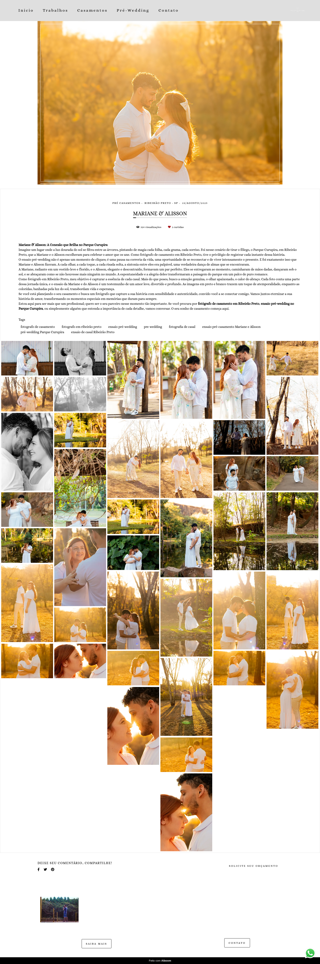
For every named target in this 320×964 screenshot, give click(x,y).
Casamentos (92, 10)
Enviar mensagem (241, 903)
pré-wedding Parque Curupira (42, 332)
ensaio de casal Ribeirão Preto (92, 332)
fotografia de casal (182, 327)
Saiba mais (96, 943)
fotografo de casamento (38, 327)
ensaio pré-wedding (122, 327)
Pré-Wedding (133, 10)
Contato (168, 10)
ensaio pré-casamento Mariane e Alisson (231, 327)
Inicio (26, 10)
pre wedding (153, 327)
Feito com (160, 960)
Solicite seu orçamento (253, 865)
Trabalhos (55, 10)
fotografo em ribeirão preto (81, 327)
